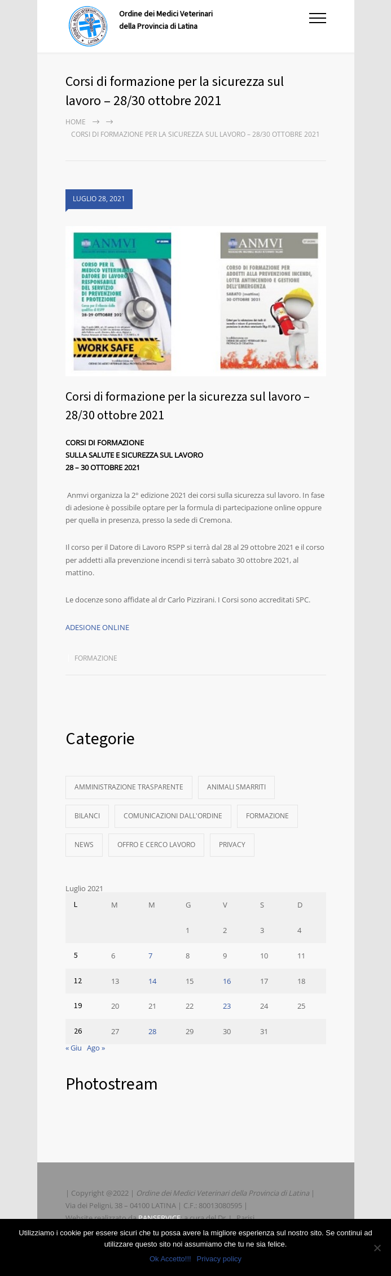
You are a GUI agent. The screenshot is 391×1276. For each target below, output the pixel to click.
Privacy (232, 844)
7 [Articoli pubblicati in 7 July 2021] (150, 956)
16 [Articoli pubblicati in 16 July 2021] (227, 981)
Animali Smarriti (236, 787)
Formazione (95, 658)
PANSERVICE (159, 1218)
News (84, 844)
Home (75, 122)
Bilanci (87, 816)
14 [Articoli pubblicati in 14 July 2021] (152, 981)
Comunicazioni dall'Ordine (173, 816)
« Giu (73, 1048)
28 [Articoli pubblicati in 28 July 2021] (152, 1031)
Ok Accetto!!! (170, 1259)
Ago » (96, 1048)
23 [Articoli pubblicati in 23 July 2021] (227, 1006)
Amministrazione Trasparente (128, 787)
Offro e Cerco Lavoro (156, 844)
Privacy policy (219, 1259)
